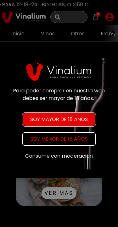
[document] (59, 113)
